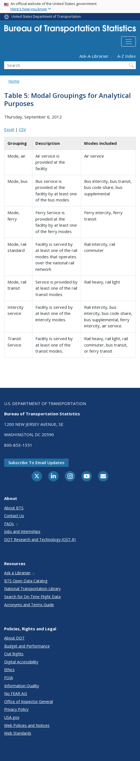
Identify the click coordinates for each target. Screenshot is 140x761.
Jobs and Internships (22, 531)
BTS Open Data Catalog (26, 580)
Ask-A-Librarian (96, 56)
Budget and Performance (27, 646)
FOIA (8, 677)
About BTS (14, 507)
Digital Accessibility (21, 661)
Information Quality (21, 685)
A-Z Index (126, 56)
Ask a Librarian (19, 572)
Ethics (9, 669)
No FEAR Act (15, 693)
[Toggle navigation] (128, 41)
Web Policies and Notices (27, 725)
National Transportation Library (32, 588)
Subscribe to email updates (36, 462)
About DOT (14, 638)
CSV (22, 129)
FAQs (11, 523)
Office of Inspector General (28, 701)
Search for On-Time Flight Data (32, 596)
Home (13, 81)
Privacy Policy (16, 709)
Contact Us (14, 515)
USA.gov (11, 717)
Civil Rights (14, 653)
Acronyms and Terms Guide (29, 604)
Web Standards (17, 733)
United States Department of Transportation (46, 16)
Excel (9, 129)
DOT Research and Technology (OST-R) (40, 539)
